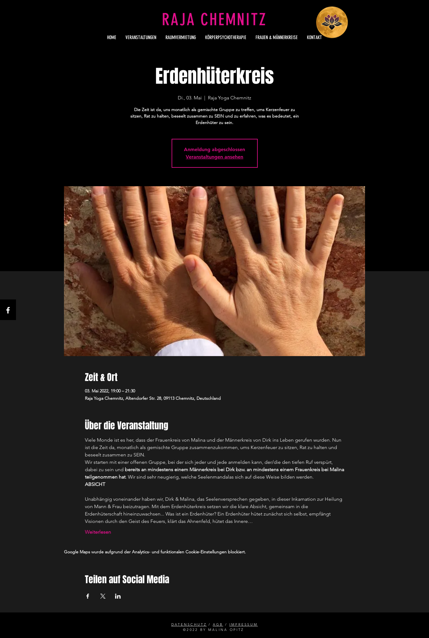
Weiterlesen (98, 532)
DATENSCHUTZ (189, 624)
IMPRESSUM (243, 624)
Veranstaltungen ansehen (214, 157)
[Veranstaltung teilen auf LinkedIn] (118, 596)
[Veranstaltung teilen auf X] (103, 596)
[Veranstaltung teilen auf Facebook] (88, 596)
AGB (218, 624)
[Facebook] (8, 310)
